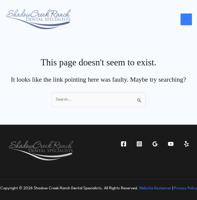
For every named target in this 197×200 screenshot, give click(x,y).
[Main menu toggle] (186, 19)
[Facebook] (124, 144)
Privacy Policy (185, 188)
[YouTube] (171, 144)
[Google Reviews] (155, 144)
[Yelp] (186, 144)
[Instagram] (139, 144)
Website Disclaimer (155, 188)
